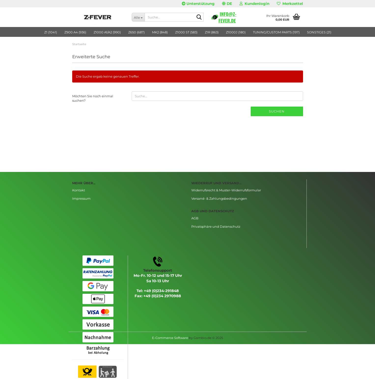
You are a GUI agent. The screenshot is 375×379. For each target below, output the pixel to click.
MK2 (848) (160, 32)
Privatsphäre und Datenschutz (215, 226)
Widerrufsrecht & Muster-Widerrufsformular (226, 190)
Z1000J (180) (236, 32)
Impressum (81, 198)
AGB (194, 218)
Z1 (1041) (50, 32)
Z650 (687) (136, 32)
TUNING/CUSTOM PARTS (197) (276, 32)
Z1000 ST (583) (186, 32)
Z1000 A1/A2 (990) (107, 32)
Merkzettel (290, 3)
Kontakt (78, 190)
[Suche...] (138, 17)
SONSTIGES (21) (319, 32)
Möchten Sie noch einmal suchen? (92, 98)
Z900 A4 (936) (75, 32)
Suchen (277, 111)
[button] (227, 3)
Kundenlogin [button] (254, 3)
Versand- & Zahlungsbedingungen (219, 198)
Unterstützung (198, 3)
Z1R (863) (212, 32)
